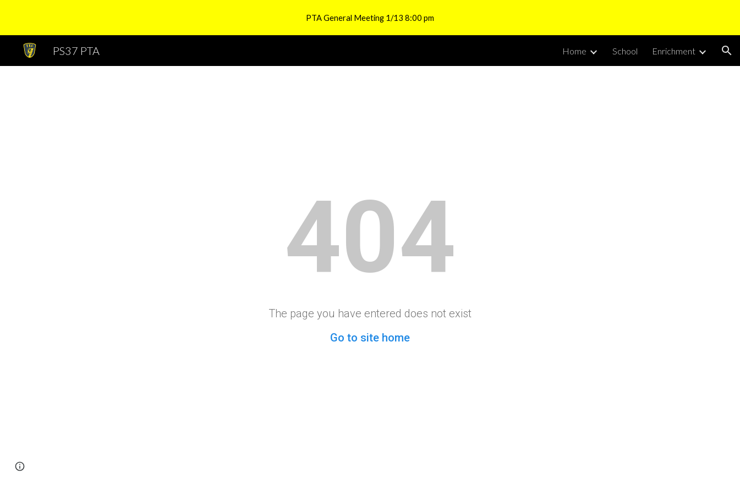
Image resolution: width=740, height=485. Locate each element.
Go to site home (370, 337)
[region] (370, 17)
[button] (727, 50)
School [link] (625, 51)
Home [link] (574, 51)
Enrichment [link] (673, 51)
